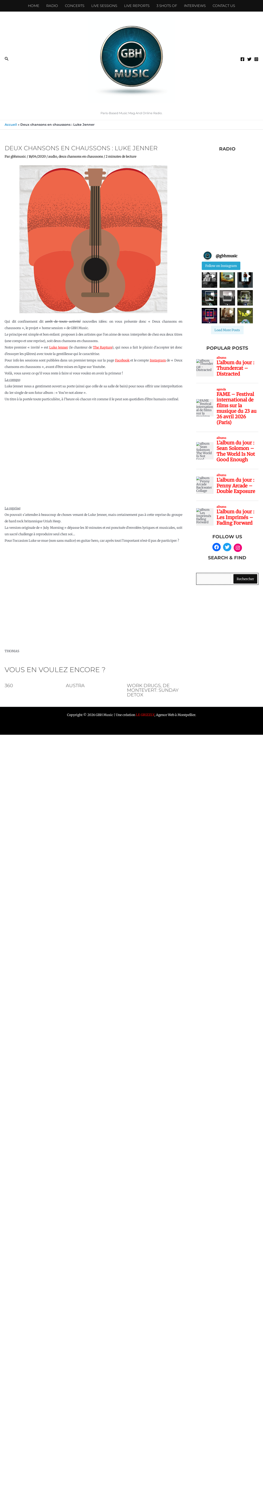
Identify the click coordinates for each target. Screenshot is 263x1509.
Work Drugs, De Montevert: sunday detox (153, 690)
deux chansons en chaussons (81, 156)
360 (9, 685)
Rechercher (245, 579)
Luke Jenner (58, 347)
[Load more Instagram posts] (227, 330)
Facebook (122, 360)
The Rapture (102, 347)
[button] (7, 59)
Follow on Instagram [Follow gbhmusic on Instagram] (221, 266)
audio (52, 156)
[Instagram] (256, 59)
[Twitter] (249, 59)
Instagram (158, 360)
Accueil (11, 124)
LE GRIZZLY (145, 715)
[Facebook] (242, 59)
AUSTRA (75, 685)
